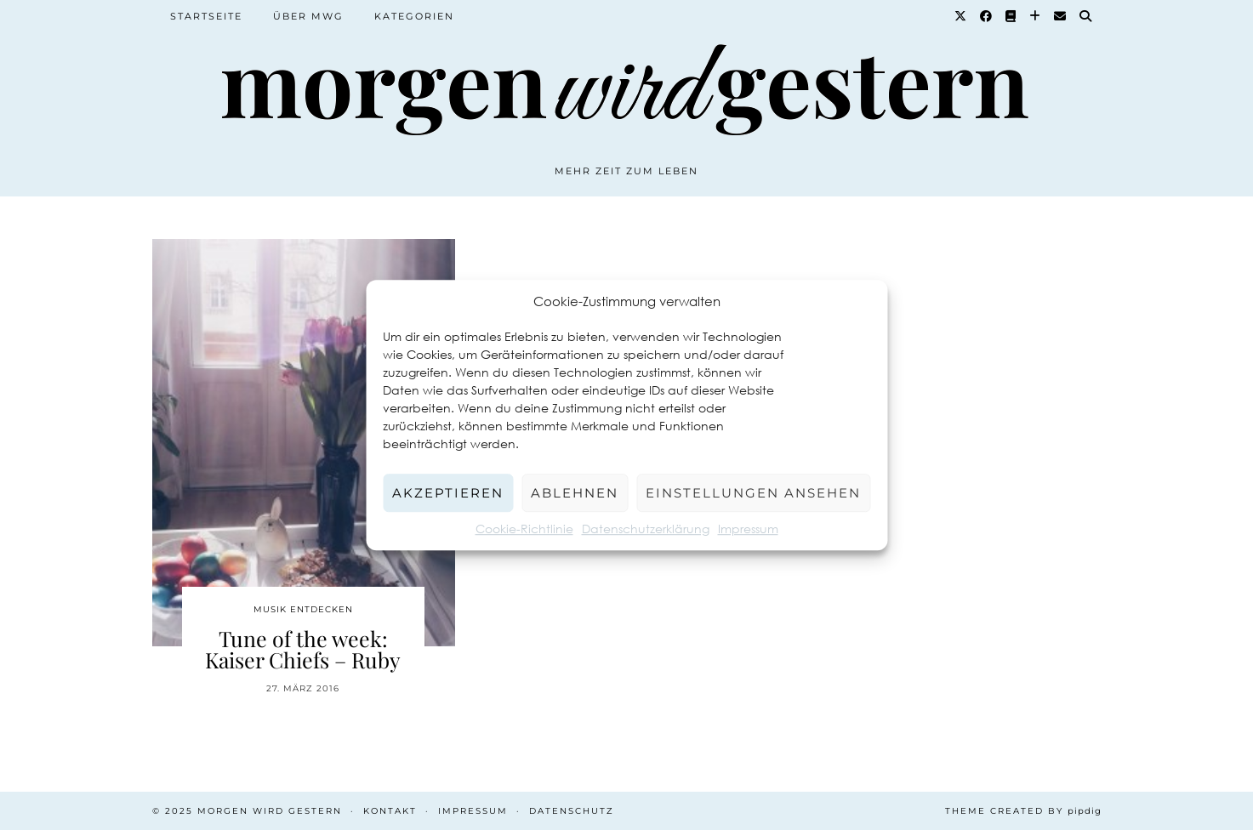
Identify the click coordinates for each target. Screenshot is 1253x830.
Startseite (206, 16)
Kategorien (414, 16)
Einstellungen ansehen (753, 493)
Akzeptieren (448, 493)
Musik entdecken (303, 609)
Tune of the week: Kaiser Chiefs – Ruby (303, 649)
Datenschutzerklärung (645, 528)
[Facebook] (987, 16)
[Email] (1061, 16)
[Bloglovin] (1035, 16)
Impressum (748, 528)
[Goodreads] (1011, 16)
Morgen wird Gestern (269, 810)
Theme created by (1023, 810)
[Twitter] (961, 16)
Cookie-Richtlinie (524, 528)
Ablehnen (574, 493)
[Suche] (1086, 16)
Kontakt (390, 810)
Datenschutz (571, 810)
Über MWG (308, 16)
